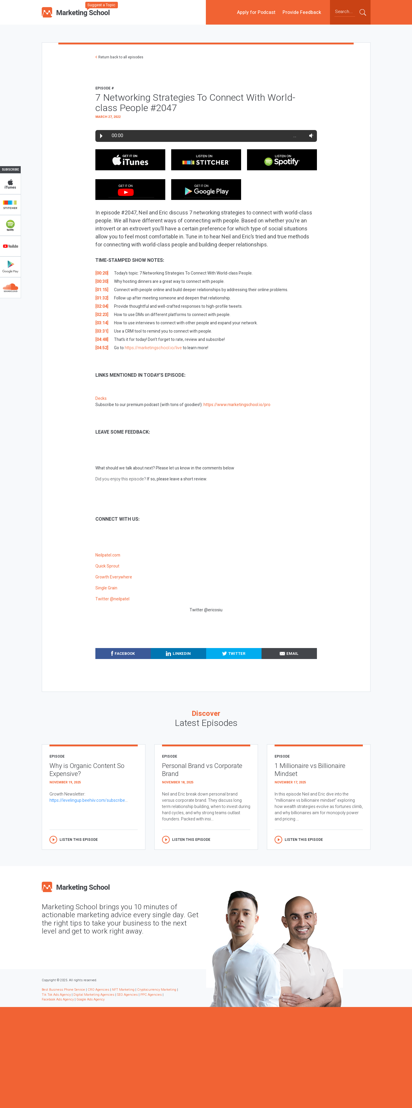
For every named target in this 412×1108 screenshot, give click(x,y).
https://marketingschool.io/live (153, 348)
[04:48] (101, 339)
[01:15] (101, 290)
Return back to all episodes (120, 57)
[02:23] (101, 315)
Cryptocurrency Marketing (156, 989)
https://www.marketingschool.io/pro (236, 405)
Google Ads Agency (90, 999)
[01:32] (101, 298)
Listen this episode (79, 839)
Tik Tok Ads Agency (56, 994)
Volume (310, 136)
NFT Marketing (123, 989)
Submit (363, 12)
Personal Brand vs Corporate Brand (202, 770)
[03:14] (101, 323)
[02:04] (101, 306)
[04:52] (101, 348)
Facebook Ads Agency (58, 999)
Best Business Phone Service (63, 989)
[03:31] (101, 331)
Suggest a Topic (101, 5)
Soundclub (10, 287)
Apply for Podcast (256, 12)
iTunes (10, 184)
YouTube (10, 246)
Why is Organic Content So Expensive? (86, 770)
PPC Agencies (151, 994)
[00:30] (101, 281)
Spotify (10, 225)
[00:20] (101, 273)
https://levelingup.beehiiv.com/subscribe (87, 800)
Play (101, 136)
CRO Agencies (98, 989)
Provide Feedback (302, 12)
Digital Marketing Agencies (93, 994)
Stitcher (10, 204)
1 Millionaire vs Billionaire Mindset (310, 770)
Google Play (10, 266)
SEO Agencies (127, 994)
